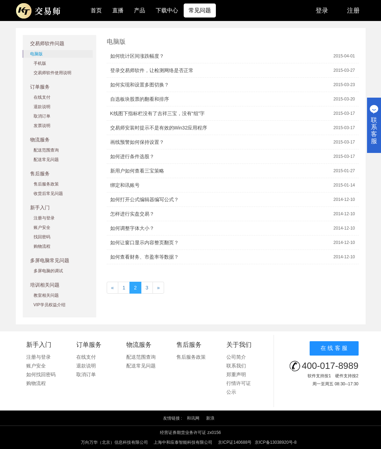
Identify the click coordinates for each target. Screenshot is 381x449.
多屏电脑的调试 (48, 270)
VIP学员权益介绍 (49, 304)
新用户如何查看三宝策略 (137, 171)
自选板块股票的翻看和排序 (139, 99)
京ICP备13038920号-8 (276, 442)
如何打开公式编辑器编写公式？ (144, 199)
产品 (139, 10)
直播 (118, 10)
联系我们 (236, 366)
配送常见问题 (46, 159)
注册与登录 (44, 218)
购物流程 (42, 246)
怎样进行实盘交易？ (132, 214)
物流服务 (40, 139)
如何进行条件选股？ (132, 156)
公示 (231, 392)
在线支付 (42, 97)
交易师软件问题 (47, 43)
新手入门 (40, 207)
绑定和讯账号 (125, 185)
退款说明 (42, 106)
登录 (322, 10)
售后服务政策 (46, 184)
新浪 (210, 418)
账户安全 (42, 227)
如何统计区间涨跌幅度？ (137, 56)
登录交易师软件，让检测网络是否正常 (151, 70)
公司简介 (236, 357)
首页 (96, 10)
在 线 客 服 (333, 348)
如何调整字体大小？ (132, 228)
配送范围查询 (46, 150)
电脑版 (36, 53)
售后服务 (40, 173)
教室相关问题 (46, 295)
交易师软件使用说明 (52, 72)
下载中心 (167, 10)
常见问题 (200, 10)
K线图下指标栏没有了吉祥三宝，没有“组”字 (157, 113)
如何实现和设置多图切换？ (139, 84)
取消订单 (42, 116)
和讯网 (193, 418)
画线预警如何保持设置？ (137, 142)
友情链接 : (172, 418)
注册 (353, 10)
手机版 (40, 63)
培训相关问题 (44, 285)
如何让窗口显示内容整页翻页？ (144, 242)
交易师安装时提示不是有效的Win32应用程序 (158, 128)
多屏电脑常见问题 (49, 260)
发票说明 (42, 125)
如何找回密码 (41, 374)
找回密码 (42, 236)
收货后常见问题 (48, 193)
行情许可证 (238, 383)
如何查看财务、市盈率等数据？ (144, 257)
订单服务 (40, 87)
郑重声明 (236, 374)
